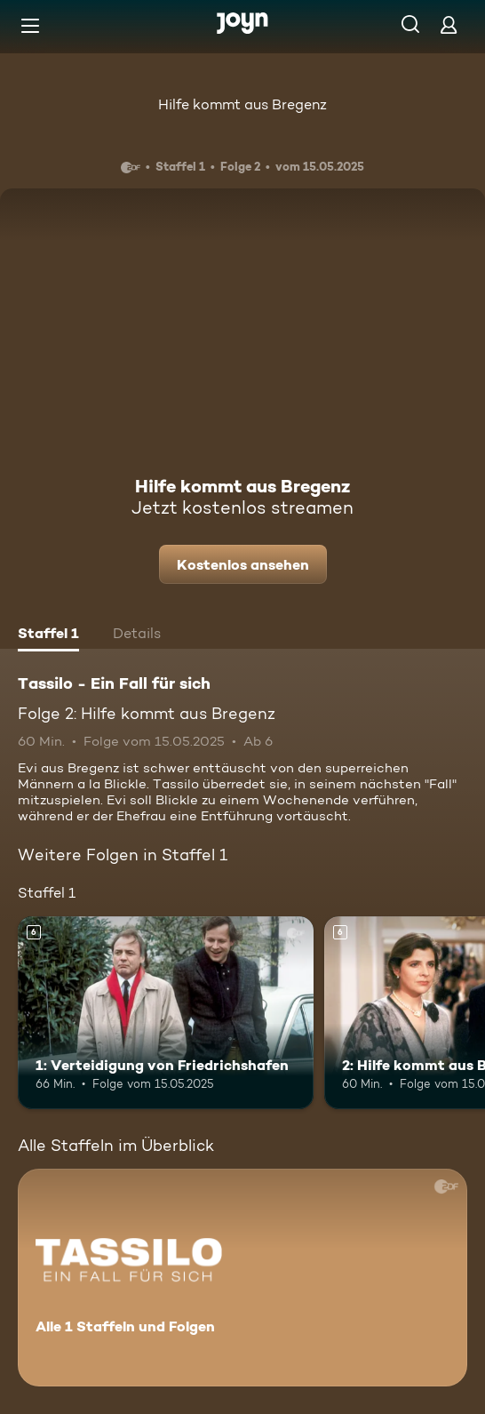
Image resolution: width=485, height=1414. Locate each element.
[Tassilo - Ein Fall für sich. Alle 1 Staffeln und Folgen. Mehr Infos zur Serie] (242, 1277)
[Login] (448, 24)
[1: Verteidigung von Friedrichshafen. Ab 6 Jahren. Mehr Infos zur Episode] (166, 1012)
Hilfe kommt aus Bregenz (242, 104)
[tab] (48, 635)
